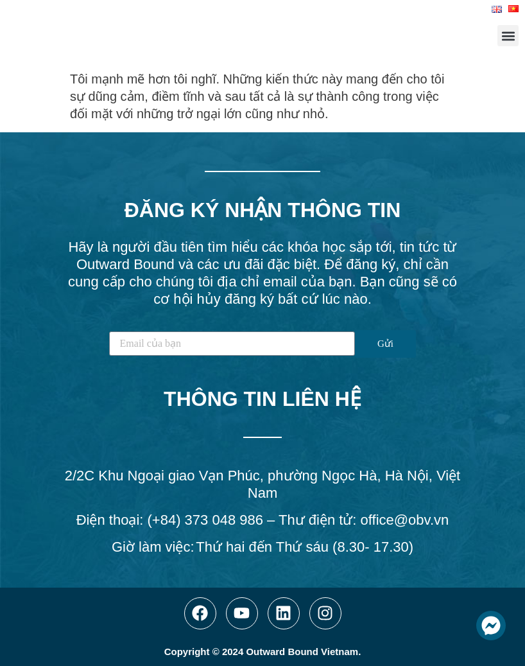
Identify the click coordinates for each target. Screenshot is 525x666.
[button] (508, 35)
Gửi (385, 343)
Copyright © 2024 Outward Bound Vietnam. (262, 651)
